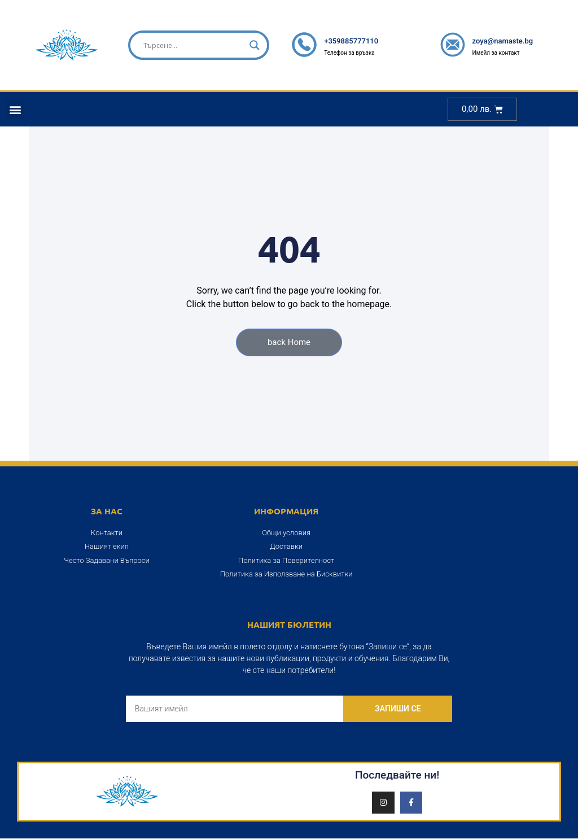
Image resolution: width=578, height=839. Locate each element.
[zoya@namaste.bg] (453, 44)
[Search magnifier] (254, 45)
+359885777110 (351, 41)
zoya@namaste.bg (502, 41)
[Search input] (193, 45)
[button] (15, 109)
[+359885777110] (304, 44)
